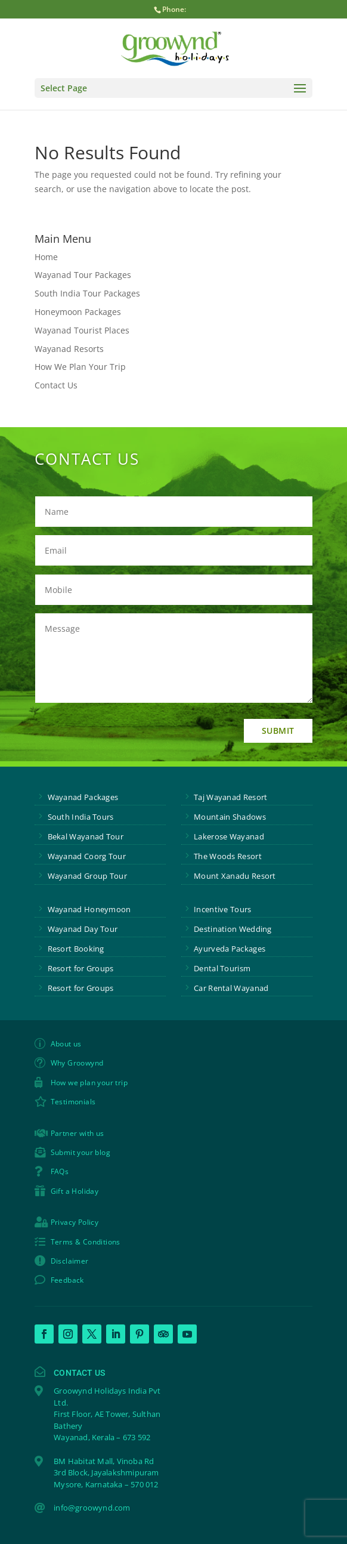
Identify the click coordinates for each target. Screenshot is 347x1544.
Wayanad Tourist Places (82, 330)
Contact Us (56, 385)
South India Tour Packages (87, 293)
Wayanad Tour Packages (83, 274)
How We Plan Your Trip (80, 366)
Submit (278, 730)
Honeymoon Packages (78, 311)
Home (46, 257)
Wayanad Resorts (69, 348)
